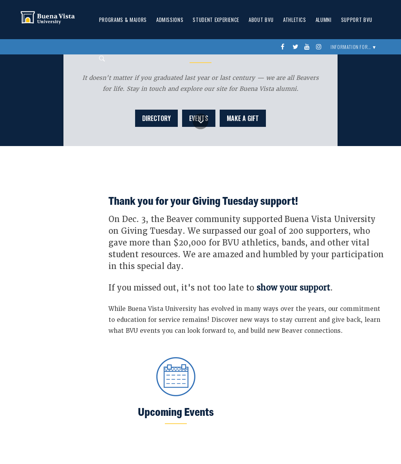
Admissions (170, 19)
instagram (320, 47)
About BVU (261, 19)
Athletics (294, 19)
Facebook (285, 47)
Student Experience (216, 19)
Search (99, 58)
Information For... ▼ (354, 46)
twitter (296, 47)
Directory (156, 118)
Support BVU (356, 19)
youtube (308, 47)
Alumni (324, 19)
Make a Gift (243, 118)
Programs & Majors (123, 19)
